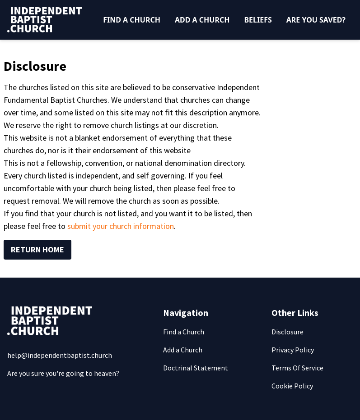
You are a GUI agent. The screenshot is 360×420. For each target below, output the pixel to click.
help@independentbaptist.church (59, 355)
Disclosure (287, 331)
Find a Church (131, 20)
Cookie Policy (292, 385)
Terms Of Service (297, 367)
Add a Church (202, 20)
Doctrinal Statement (195, 367)
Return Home (37, 249)
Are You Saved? (316, 20)
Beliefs (257, 20)
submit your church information (120, 226)
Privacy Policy (292, 349)
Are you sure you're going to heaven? (63, 373)
